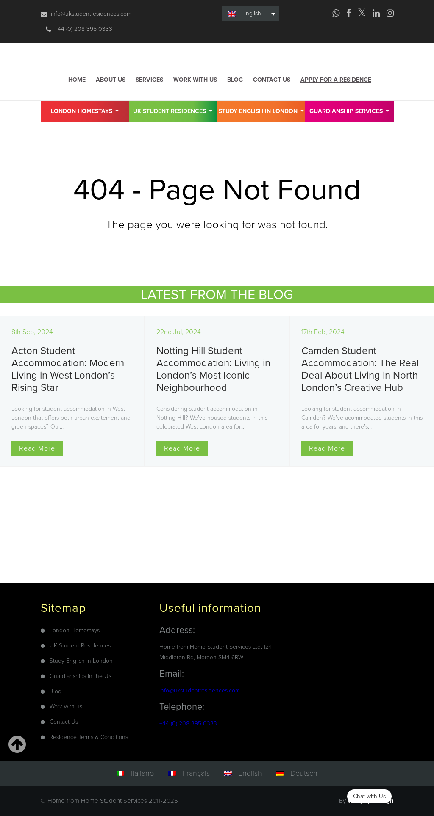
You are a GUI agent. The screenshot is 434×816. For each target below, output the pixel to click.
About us (110, 79)
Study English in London (261, 110)
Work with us (195, 79)
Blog (235, 79)
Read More (37, 448)
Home (77, 79)
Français (196, 773)
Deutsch (303, 773)
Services (149, 79)
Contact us (271, 79)
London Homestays (85, 110)
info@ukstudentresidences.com (91, 13)
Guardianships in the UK (81, 676)
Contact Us (64, 721)
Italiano (142, 773)
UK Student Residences (172, 110)
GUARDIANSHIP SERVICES (349, 110)
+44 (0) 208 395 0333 (83, 29)
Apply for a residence (335, 79)
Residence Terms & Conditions (89, 737)
